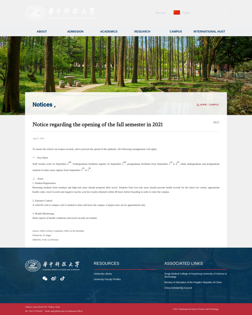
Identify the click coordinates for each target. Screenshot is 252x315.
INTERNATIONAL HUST (209, 31)
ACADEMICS (108, 31)
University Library (103, 273)
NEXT (216, 122)
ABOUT (42, 31)
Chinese (182, 12)
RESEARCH (142, 31)
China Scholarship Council (178, 288)
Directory (160, 12)
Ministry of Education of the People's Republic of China (193, 282)
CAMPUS (176, 31)
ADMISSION (75, 31)
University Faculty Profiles (107, 279)
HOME (203, 104)
